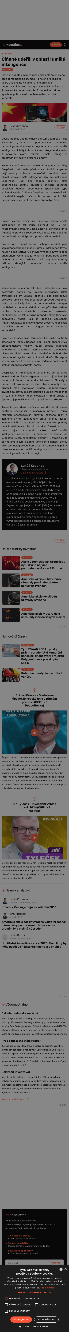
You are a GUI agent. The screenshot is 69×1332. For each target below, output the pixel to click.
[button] (34, 1292)
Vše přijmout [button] (21, 1319)
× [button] (65, 1269)
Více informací (47, 1287)
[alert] (34, 666)
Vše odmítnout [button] (46, 1319)
